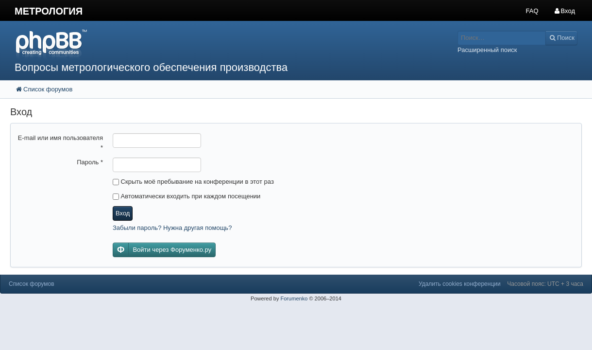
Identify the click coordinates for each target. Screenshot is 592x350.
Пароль (90, 162)
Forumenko (293, 298)
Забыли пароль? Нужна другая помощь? (172, 227)
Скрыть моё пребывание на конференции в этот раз (193, 181)
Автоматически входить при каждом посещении (186, 196)
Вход (123, 213)
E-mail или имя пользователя (60, 142)
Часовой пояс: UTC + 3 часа (545, 283)
